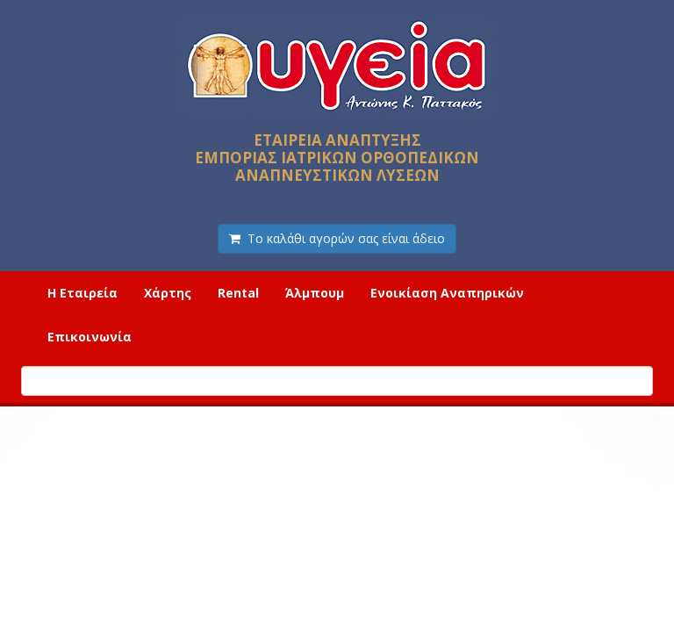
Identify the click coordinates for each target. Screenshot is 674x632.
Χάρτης (167, 292)
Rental (238, 292)
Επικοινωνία (89, 336)
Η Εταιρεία (82, 292)
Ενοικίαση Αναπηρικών (447, 292)
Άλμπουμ (314, 292)
